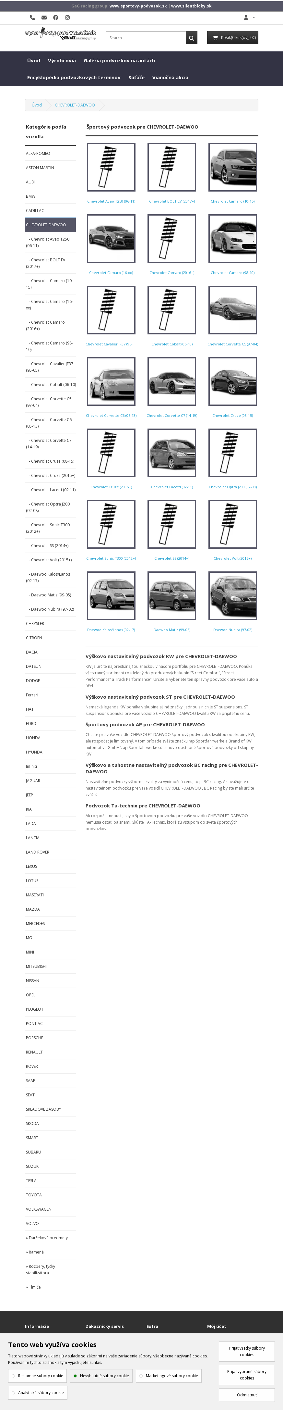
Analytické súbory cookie (41, 1392)
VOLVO (32, 1223)
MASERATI (35, 895)
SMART (32, 1138)
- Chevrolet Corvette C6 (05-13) (49, 423)
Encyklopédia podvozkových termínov (74, 77)
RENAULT (34, 1052)
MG (29, 938)
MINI (30, 952)
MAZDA (33, 909)
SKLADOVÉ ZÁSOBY (43, 1109)
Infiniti (31, 766)
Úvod (33, 60)
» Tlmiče (33, 1287)
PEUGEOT (34, 1009)
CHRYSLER (35, 623)
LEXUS (31, 866)
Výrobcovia (62, 60)
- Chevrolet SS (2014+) (47, 545)
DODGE (33, 680)
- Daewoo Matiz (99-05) (48, 595)
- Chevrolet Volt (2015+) (49, 560)
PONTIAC (34, 1023)
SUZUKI (33, 1166)
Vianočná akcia (170, 77)
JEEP (29, 795)
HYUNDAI (34, 752)
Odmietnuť (247, 1395)
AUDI (30, 182)
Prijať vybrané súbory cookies (246, 1375)
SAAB (31, 1080)
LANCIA (33, 838)
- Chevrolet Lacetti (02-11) (51, 490)
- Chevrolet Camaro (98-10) (49, 346)
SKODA (32, 1123)
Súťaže (136, 77)
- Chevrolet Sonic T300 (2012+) (48, 528)
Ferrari (32, 695)
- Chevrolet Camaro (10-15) (49, 284)
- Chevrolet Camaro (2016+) (45, 325)
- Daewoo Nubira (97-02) (50, 609)
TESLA (31, 1180)
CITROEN (34, 638)
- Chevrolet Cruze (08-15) (50, 461)
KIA (29, 809)
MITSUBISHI (36, 966)
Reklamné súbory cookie (40, 1376)
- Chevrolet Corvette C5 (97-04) (49, 402)
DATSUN (33, 666)
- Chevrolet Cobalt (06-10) (51, 384)
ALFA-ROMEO (38, 153)
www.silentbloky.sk (191, 6)
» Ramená (35, 1252)
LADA (31, 823)
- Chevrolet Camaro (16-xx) (49, 305)
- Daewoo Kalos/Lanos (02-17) (48, 577)
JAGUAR (33, 780)
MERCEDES (35, 923)
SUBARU (33, 1152)
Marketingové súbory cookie (172, 1376)
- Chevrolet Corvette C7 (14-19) (49, 444)
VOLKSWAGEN (39, 1209)
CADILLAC (35, 210)
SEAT (30, 1095)
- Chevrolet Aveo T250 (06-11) (47, 242)
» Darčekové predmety (47, 1238)
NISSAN (32, 980)
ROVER (32, 1066)
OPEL (30, 995)
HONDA (33, 738)
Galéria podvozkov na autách (119, 60)
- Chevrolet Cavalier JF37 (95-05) (49, 367)
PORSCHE (34, 1038)
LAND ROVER (37, 852)
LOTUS (32, 880)
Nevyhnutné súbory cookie (104, 1376)
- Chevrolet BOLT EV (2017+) (45, 263)
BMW (30, 196)
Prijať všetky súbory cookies (247, 1351)
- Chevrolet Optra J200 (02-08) (48, 507)
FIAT (30, 709)
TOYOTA (34, 1195)
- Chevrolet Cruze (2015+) (50, 475)
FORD (31, 723)
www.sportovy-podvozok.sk (138, 6)
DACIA (32, 652)
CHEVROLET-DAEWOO (75, 105)
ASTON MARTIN (40, 167)
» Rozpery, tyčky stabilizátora (40, 1270)
